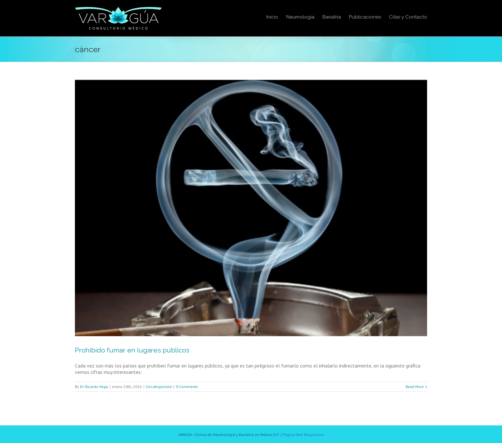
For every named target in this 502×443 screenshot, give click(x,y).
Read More (415, 386)
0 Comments (187, 386)
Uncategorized (159, 386)
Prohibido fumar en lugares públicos (132, 350)
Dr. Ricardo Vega (94, 386)
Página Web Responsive (303, 434)
